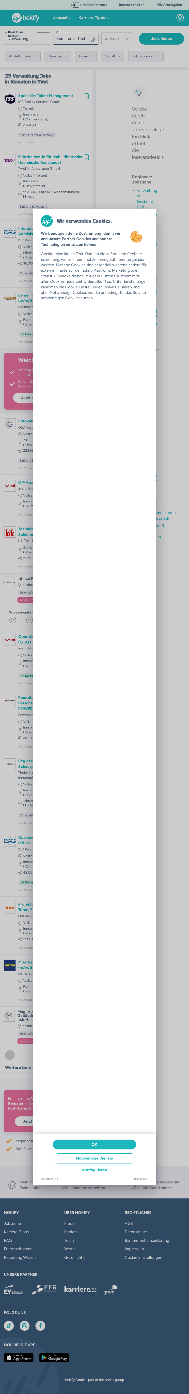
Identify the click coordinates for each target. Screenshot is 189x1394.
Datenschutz (49, 1178)
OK (94, 1144)
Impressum (140, 1178)
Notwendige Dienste (94, 1158)
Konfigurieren (94, 1170)
